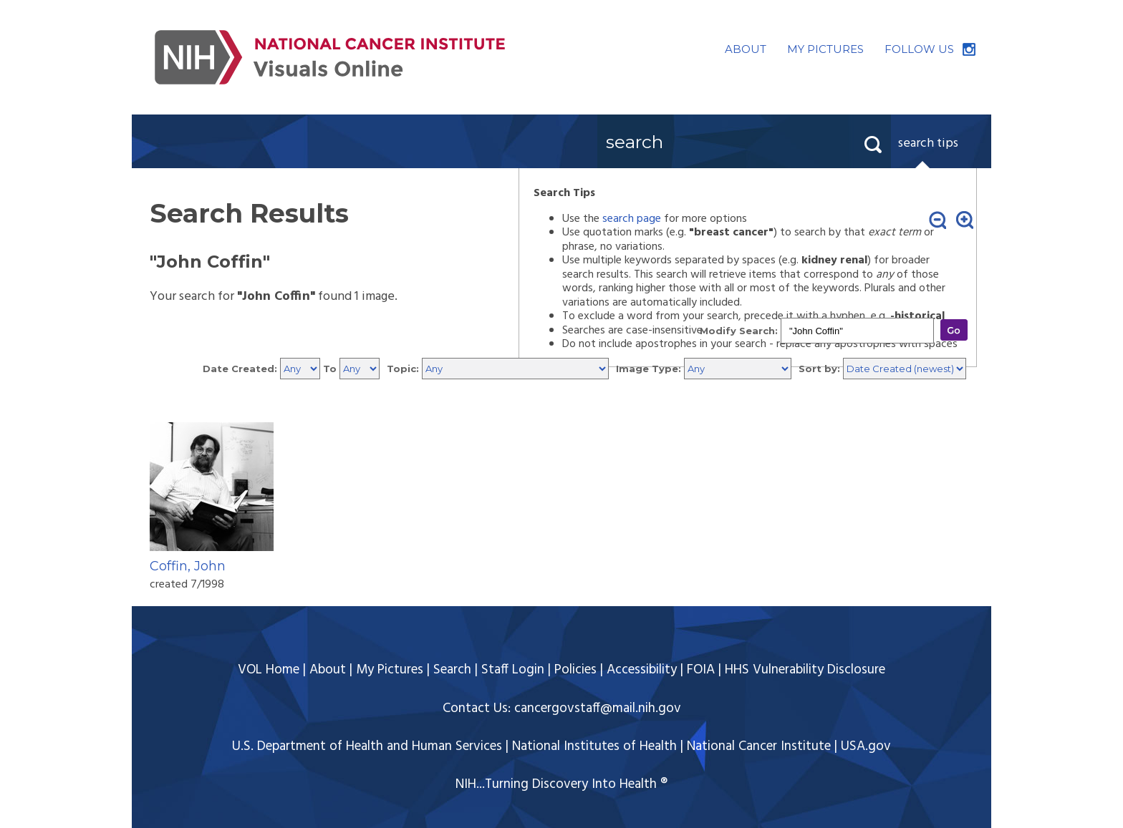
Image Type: (648, 368)
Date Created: (240, 368)
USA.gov (866, 746)
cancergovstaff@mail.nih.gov (597, 708)
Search (452, 670)
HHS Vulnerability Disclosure (805, 670)
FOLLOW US (919, 49)
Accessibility (642, 670)
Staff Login (512, 670)
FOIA (701, 670)
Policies (575, 670)
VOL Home (268, 670)
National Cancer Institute (759, 746)
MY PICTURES (825, 49)
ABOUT (745, 49)
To (330, 368)
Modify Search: (739, 330)
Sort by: (819, 368)
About (327, 670)
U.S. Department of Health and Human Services (367, 746)
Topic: (403, 368)
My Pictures (389, 670)
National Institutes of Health (594, 746)
